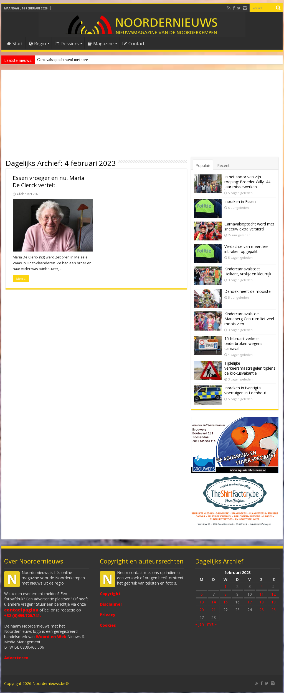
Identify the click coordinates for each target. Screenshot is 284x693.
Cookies (108, 625)
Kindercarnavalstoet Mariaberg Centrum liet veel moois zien (249, 318)
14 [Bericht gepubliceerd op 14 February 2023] (213, 602)
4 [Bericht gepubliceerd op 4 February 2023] (261, 587)
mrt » (212, 624)
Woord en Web (51, 637)
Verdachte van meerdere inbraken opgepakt (246, 249)
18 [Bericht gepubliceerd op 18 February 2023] (261, 602)
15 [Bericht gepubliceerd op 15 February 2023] (225, 602)
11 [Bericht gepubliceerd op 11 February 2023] (261, 594)
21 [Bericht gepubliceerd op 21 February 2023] (213, 610)
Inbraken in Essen (240, 201)
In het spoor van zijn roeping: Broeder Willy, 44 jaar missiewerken (247, 181)
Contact (133, 43)
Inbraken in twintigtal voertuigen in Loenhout (245, 390)
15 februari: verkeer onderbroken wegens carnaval (243, 343)
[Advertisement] (142, 115)
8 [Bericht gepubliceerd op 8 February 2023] (225, 594)
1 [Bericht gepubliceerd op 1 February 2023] (225, 587)
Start (15, 43)
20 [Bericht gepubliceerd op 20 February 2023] (201, 610)
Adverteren (16, 658)
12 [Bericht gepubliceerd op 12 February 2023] (273, 594)
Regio (37, 43)
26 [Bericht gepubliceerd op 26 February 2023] (273, 610)
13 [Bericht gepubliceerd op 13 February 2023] (201, 602)
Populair (203, 165)
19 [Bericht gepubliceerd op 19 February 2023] (273, 602)
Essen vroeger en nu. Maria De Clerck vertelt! (48, 181)
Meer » (21, 279)
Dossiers (67, 43)
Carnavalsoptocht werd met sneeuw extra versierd (249, 226)
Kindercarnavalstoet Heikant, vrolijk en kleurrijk (247, 271)
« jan (199, 624)
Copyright (110, 594)
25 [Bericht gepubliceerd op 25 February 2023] (261, 610)
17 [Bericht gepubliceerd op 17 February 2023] (249, 602)
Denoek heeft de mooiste (56, 60)
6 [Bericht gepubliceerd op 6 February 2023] (202, 594)
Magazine (101, 43)
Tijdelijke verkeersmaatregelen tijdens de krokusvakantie (249, 368)
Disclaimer (111, 604)
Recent (223, 165)
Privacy (107, 615)
